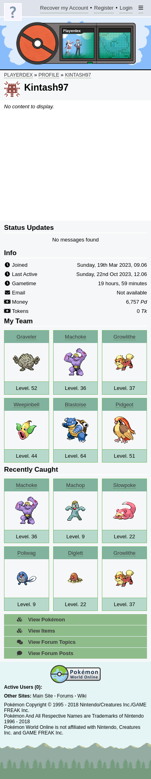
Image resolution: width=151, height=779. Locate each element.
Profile (49, 75)
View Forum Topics (44, 642)
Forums (65, 696)
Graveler (27, 337)
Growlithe (125, 337)
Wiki (82, 696)
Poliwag (26, 553)
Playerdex (18, 75)
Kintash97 (78, 75)
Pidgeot (124, 405)
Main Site (43, 696)
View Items (33, 631)
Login (126, 9)
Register (104, 9)
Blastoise (75, 405)
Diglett (75, 553)
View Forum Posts (42, 653)
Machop (75, 485)
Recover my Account (64, 9)
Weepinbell (26, 405)
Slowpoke (124, 485)
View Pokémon (38, 620)
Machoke (75, 337)
